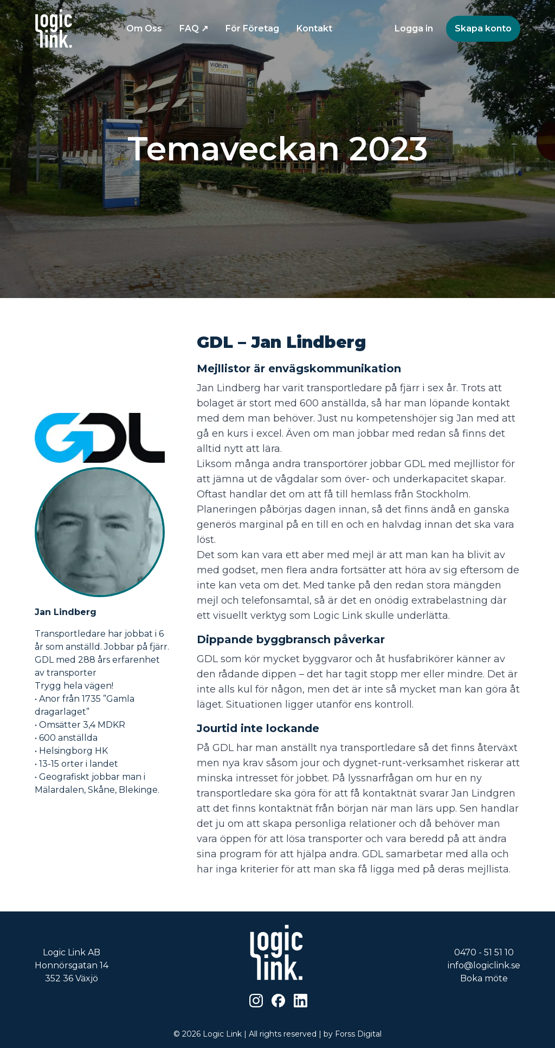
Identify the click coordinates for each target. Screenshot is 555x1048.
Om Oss (144, 28)
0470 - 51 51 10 (484, 952)
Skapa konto (483, 28)
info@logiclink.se (484, 965)
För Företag (252, 28)
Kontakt (314, 28)
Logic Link (222, 1034)
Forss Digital (358, 1034)
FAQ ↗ (193, 28)
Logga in (414, 28)
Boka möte (484, 978)
